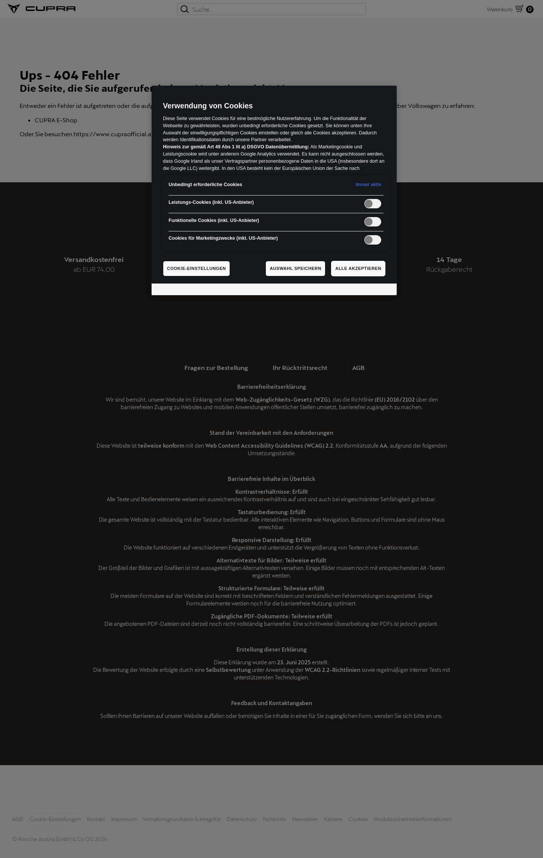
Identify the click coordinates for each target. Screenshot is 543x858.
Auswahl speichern (295, 268)
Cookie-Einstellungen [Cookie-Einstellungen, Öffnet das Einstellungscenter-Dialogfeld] (196, 268)
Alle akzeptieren (358, 268)
